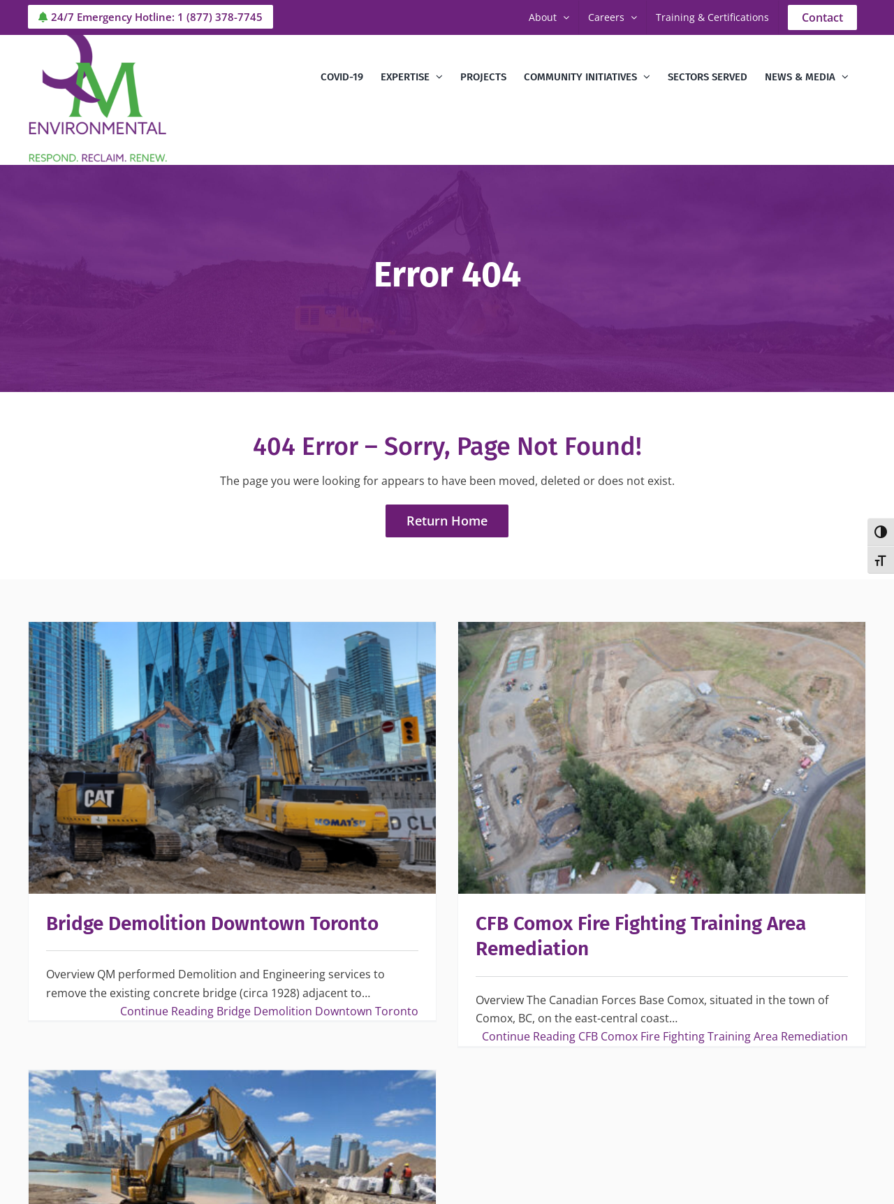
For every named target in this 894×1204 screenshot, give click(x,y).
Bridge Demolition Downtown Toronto (212, 923)
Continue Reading (269, 1011)
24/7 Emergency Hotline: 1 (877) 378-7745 (150, 17)
